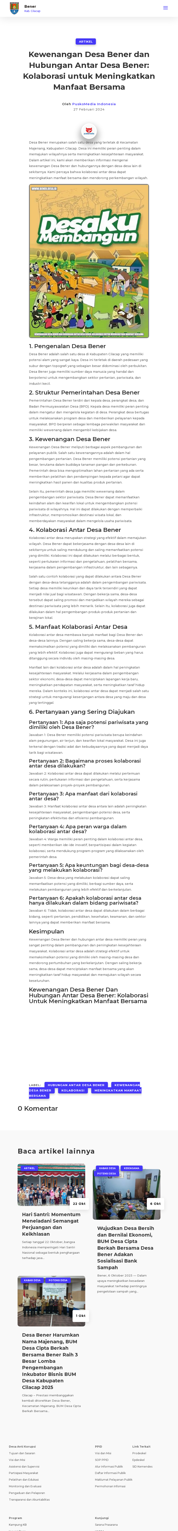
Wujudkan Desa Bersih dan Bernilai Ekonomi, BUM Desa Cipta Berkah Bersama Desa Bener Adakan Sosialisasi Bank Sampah (125, 1247)
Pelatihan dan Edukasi (24, 1479)
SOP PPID (102, 1460)
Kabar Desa (32, 1280)
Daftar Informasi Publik (110, 1473)
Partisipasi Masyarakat (23, 1473)
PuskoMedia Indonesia (94, 104)
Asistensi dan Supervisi (24, 1466)
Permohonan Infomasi (110, 1486)
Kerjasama (131, 1168)
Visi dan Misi (17, 1460)
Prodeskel (139, 1453)
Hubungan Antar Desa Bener (76, 1085)
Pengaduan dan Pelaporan (27, 1493)
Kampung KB (18, 1524)
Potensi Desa (58, 1280)
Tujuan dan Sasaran (22, 1453)
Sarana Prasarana (106, 1524)
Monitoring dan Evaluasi (25, 1486)
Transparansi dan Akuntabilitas (29, 1499)
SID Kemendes (142, 1466)
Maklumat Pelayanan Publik (113, 1479)
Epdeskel (138, 1460)
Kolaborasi (73, 1090)
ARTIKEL (86, 41)
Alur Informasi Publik (109, 1466)
